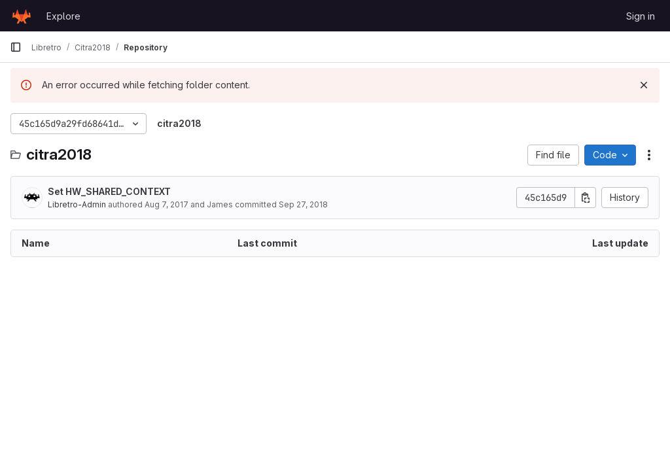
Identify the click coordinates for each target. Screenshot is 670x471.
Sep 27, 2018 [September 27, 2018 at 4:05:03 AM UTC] (303, 204)
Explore (63, 16)
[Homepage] (21, 15)
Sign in (640, 16)
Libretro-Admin (77, 204)
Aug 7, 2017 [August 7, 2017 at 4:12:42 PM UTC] (166, 204)
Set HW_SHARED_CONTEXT (109, 191)
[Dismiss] (644, 85)
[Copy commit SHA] (585, 197)
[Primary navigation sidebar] (15, 47)
